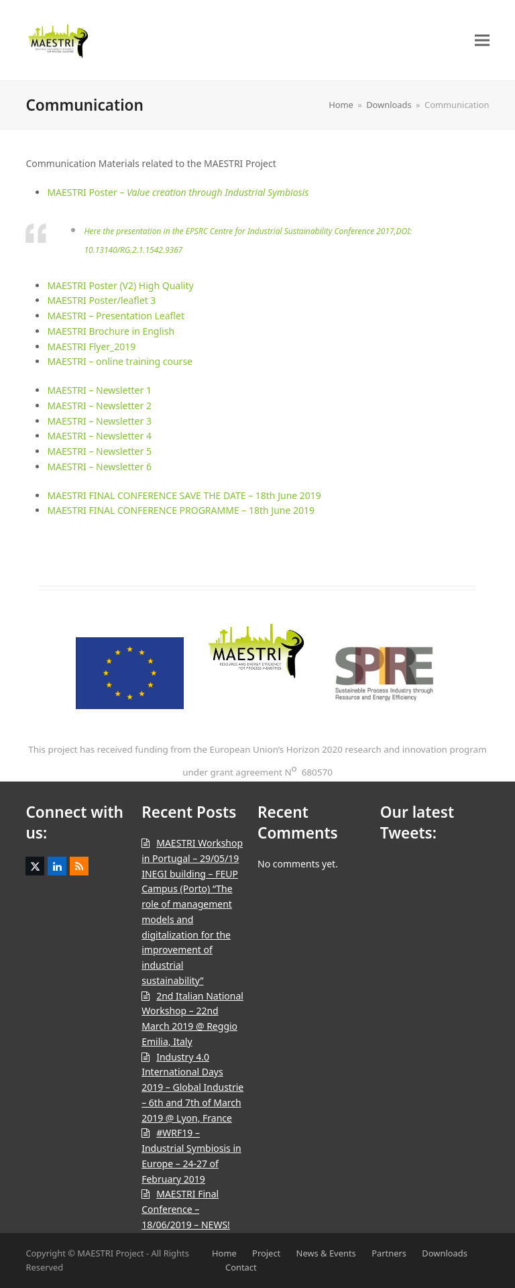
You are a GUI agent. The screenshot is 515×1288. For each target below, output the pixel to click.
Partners (388, 1253)
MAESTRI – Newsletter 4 (99, 435)
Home (224, 1253)
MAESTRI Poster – (177, 192)
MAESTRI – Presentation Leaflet (115, 315)
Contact (241, 1267)
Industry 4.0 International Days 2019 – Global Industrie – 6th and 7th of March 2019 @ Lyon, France (192, 1087)
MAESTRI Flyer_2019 (91, 346)
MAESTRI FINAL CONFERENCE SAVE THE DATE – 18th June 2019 (184, 495)
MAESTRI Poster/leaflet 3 (101, 300)
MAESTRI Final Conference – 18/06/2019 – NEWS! (185, 1209)
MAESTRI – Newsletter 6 (99, 466)
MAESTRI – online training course (119, 361)
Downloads (444, 1253)
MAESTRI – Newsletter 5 (99, 451)
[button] (482, 40)
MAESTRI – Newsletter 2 (99, 405)
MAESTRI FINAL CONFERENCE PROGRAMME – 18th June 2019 (180, 510)
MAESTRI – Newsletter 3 (99, 421)
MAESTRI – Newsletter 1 (99, 390)
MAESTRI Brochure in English (110, 331)
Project (266, 1253)
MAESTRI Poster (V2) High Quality (120, 285)
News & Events (326, 1253)
